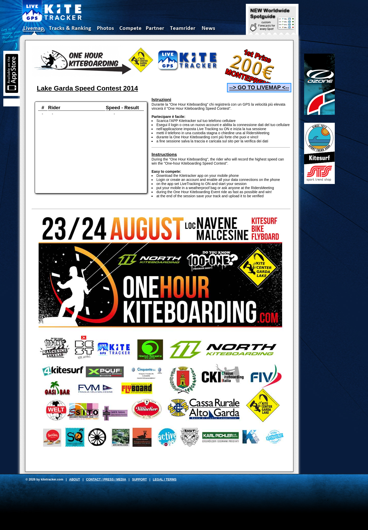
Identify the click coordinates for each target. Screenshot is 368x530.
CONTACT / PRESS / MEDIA (106, 479)
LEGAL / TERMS (164, 479)
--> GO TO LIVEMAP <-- (259, 87)
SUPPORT (139, 479)
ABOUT (74, 479)
